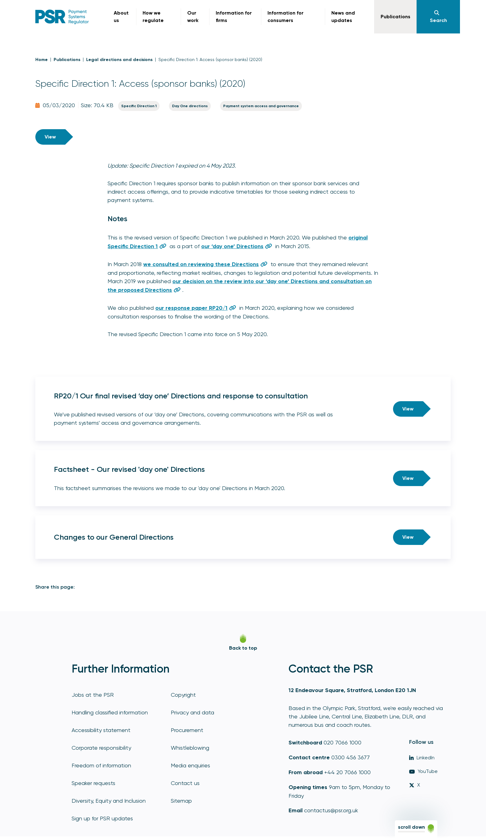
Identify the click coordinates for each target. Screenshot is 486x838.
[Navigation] (438, 16)
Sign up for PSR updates (102, 818)
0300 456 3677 (350, 757)
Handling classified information (110, 712)
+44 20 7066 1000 (347, 772)
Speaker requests (93, 783)
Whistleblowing (190, 747)
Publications (67, 59)
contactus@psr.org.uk (331, 810)
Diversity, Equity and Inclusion (109, 800)
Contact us (185, 783)
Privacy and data (192, 712)
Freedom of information (101, 765)
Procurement (187, 730)
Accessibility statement (101, 730)
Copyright (183, 694)
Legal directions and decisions (119, 59)
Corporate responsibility (101, 747)
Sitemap (181, 800)
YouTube (423, 771)
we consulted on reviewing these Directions (201, 264)
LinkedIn (422, 758)
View (50, 137)
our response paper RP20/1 (191, 308)
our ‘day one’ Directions (232, 246)
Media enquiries (190, 765)
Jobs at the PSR (93, 694)
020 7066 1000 (342, 742)
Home (41, 59)
